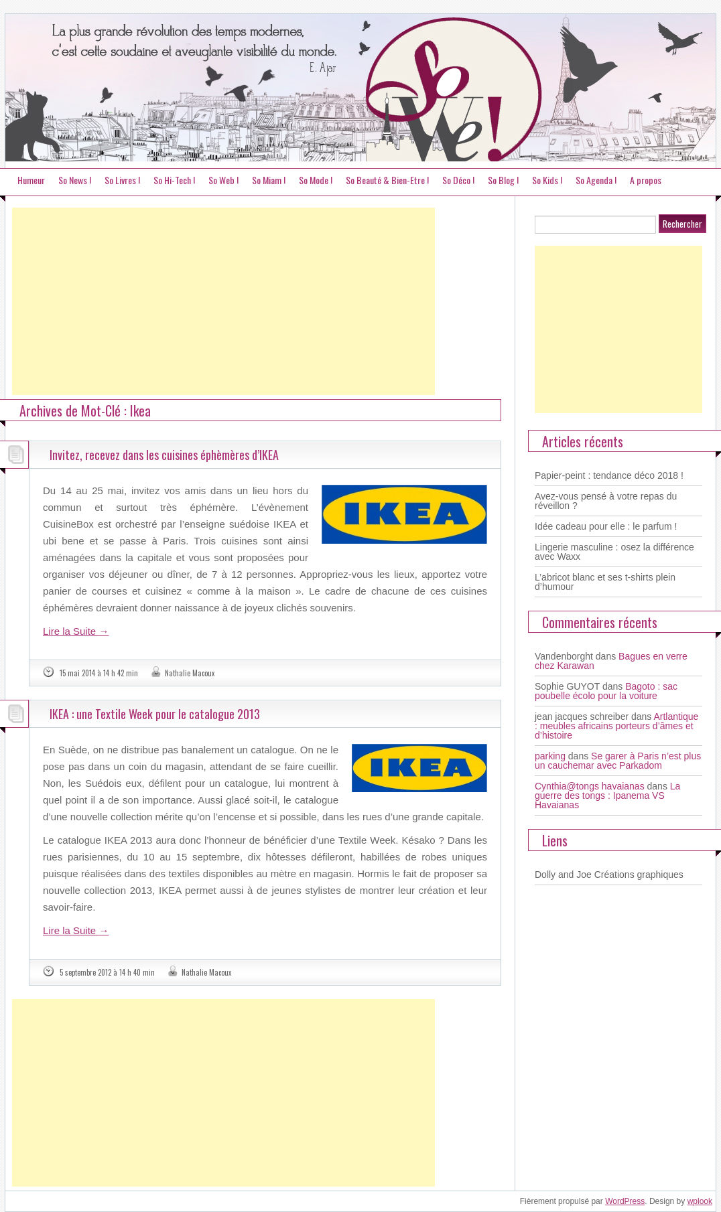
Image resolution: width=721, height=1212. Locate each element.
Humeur (31, 180)
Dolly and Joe (563, 874)
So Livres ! (122, 180)
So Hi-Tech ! (174, 180)
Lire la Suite (76, 631)
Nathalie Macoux (189, 673)
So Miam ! (268, 180)
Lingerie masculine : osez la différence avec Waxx (614, 552)
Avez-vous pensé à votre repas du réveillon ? (606, 501)
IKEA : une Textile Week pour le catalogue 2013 (155, 714)
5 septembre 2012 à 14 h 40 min (107, 972)
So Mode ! (315, 180)
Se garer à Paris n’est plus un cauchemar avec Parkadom (618, 761)
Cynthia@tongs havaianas (590, 786)
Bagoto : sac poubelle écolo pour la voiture (606, 691)
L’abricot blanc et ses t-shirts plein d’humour (605, 582)
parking (550, 756)
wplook (699, 1201)
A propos (645, 180)
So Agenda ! (596, 180)
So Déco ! (458, 180)
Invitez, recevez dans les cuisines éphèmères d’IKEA (164, 454)
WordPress (625, 1201)
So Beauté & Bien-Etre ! (387, 180)
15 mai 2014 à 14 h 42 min (99, 673)
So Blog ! (503, 180)
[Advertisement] (223, 301)
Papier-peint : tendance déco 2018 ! (609, 475)
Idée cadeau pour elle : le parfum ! (606, 526)
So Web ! (223, 180)
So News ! (74, 180)
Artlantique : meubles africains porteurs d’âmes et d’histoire (616, 726)
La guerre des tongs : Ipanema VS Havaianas (607, 795)
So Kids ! (547, 180)
